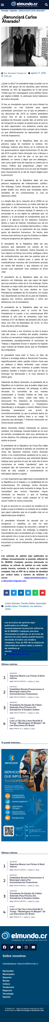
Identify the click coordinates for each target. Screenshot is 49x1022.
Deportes (7, 977)
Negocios (7, 990)
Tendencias (8, 987)
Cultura (6, 984)
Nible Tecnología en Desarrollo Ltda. (30, 1010)
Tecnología (8, 994)
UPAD (8, 609)
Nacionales (8, 971)
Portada (4, 11)
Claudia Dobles (28, 603)
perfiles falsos (11, 606)
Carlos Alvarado (12, 603)
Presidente (24, 606)
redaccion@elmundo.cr (27, 578)
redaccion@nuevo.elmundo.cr (27, 651)
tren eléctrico (36, 606)
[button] (2, 4)
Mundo (6, 981)
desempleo (41, 603)
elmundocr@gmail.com (14, 581)
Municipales (9, 974)
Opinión (13, 11)
